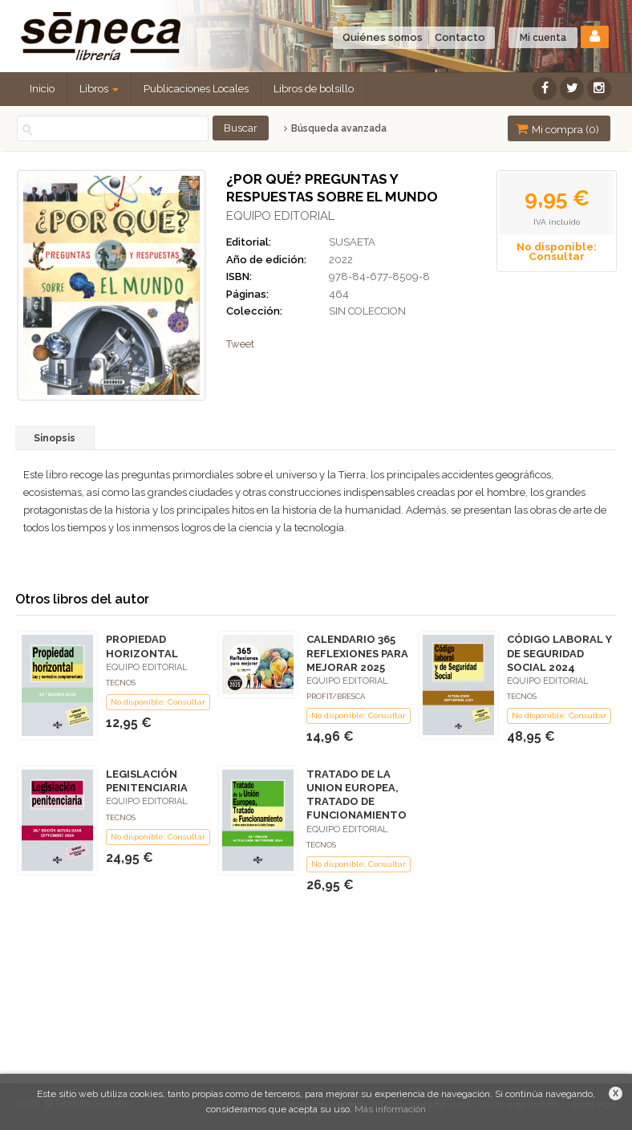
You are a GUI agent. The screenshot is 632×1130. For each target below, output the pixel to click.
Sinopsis (54, 438)
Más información (390, 1109)
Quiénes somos (382, 37)
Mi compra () (557, 129)
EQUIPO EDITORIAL (280, 216)
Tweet (240, 344)
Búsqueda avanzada (335, 128)
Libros (99, 89)
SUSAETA (352, 242)
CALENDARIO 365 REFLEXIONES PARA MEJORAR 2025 (357, 653)
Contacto (460, 37)
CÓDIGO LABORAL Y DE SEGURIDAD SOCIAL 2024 (559, 653)
